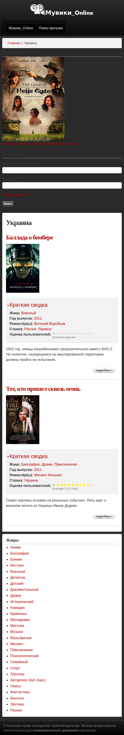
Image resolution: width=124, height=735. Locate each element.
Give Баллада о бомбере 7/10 (80, 333)
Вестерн (17, 565)
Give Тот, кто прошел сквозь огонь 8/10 (84, 484)
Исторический (21, 602)
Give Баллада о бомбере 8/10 (84, 333)
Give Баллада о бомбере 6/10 (77, 333)
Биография (30, 464)
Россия (30, 329)
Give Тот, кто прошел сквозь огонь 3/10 (65, 484)
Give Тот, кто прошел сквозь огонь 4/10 (69, 484)
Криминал (18, 614)
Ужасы (15, 686)
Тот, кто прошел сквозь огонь (43, 388)
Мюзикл (16, 644)
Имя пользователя (20, 164)
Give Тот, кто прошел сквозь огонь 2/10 (62, 484)
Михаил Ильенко (48, 475)
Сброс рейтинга (54, 333)
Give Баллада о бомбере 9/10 (88, 333)
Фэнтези (17, 698)
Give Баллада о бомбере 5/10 (73, 333)
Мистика (17, 626)
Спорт (15, 668)
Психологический (24, 656)
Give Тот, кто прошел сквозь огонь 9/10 (88, 484)
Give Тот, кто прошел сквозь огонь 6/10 (77, 484)
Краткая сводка (29, 305)
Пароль (10, 179)
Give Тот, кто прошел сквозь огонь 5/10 (73, 484)
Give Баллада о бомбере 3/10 (65, 333)
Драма (47, 464)
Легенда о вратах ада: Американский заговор (39, 144)
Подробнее (105, 371)
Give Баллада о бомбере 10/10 (92, 333)
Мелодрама (20, 620)
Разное (16, 710)
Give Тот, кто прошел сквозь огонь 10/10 (92, 484)
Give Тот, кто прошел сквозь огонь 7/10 (80, 484)
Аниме (15, 547)
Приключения (65, 464)
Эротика (17, 704)
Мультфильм (21, 638)
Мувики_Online (21, 28)
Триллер (17, 674)
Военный (28, 313)
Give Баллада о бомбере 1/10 (58, 333)
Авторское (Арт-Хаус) (28, 680)
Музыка (16, 632)
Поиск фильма (51, 28)
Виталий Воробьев (49, 324)
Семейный (19, 662)
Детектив (17, 577)
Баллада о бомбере (29, 237)
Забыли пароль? (16, 195)
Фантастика (19, 692)
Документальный (24, 589)
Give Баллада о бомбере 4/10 (69, 333)
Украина (45, 329)
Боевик (16, 559)
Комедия (17, 608)
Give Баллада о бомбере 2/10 (62, 333)
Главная (14, 43)
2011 (38, 318)
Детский (16, 583)
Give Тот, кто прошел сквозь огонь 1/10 (58, 484)
